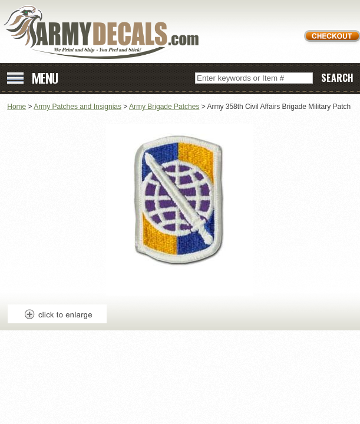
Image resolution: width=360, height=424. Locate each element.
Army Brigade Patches (164, 106)
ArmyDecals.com (105, 33)
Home (16, 106)
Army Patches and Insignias (77, 106)
